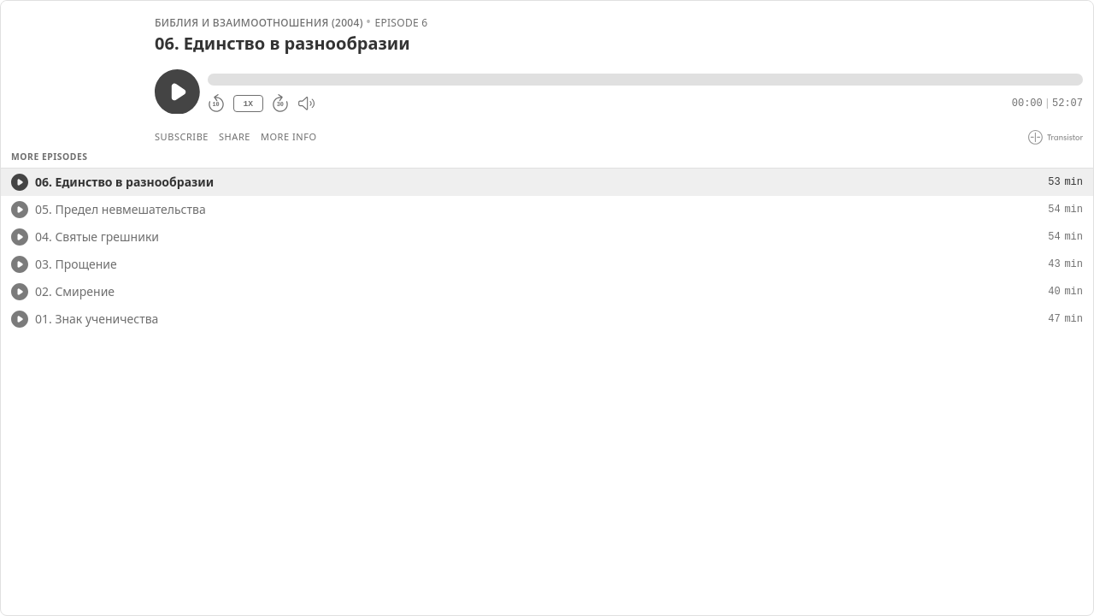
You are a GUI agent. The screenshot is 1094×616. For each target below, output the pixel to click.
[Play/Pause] (77, 78)
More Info (289, 136)
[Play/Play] (19, 182)
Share (234, 136)
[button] (645, 80)
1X (248, 104)
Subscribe (182, 136)
